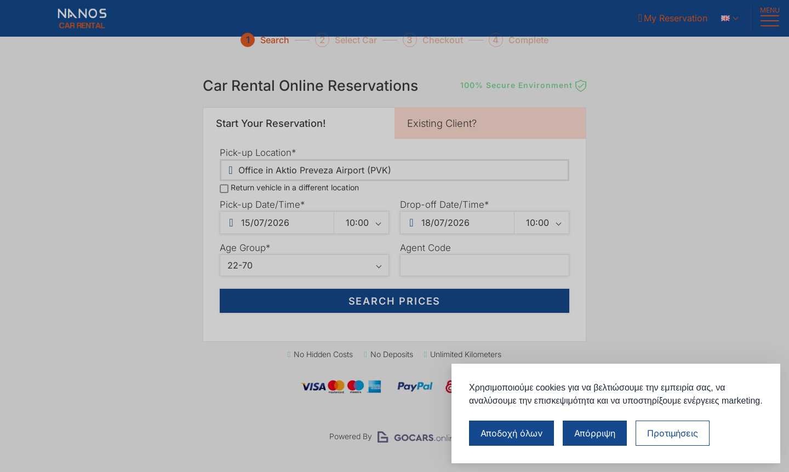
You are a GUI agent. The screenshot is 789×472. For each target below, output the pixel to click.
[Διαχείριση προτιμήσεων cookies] (673, 433)
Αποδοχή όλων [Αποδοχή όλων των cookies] (511, 433)
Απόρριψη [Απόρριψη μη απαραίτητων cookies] (594, 433)
